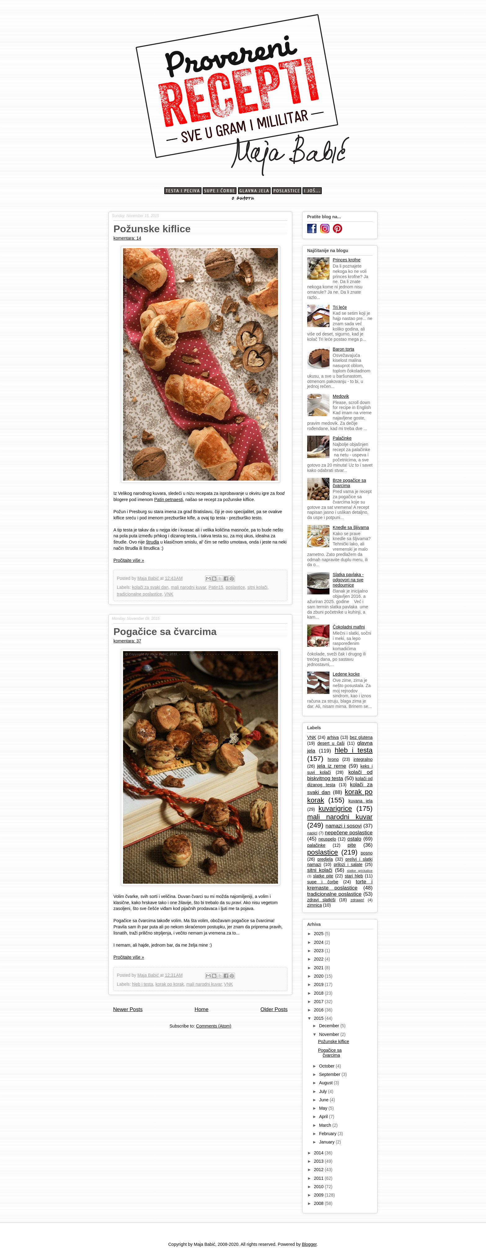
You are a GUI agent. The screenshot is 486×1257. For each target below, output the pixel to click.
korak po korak (170, 984)
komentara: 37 (127, 640)
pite (351, 845)
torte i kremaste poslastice (340, 885)
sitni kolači (257, 587)
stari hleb (354, 875)
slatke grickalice (360, 871)
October (327, 1066)
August (326, 1082)
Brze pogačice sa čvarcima (349, 483)
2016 (319, 1009)
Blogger (309, 1244)
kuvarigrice (335, 808)
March (325, 1125)
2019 (319, 984)
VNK (168, 594)
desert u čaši (331, 743)
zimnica (314, 905)
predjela (325, 859)
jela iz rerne (331, 766)
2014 (319, 1152)
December (329, 1025)
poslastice (235, 587)
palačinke (316, 845)
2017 (319, 1001)
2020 (319, 976)
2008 (319, 1203)
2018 (319, 993)
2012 (319, 1169)
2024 (319, 942)
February (328, 1133)
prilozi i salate (348, 864)
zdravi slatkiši (321, 899)
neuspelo (327, 839)
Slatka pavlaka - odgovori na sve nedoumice (348, 580)
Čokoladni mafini (349, 626)
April (324, 1116)
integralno (363, 759)
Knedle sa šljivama (351, 527)
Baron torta (343, 349)
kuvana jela (360, 800)
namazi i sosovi (343, 826)
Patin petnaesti (168, 499)
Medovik (341, 396)
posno (367, 853)
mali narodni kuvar (188, 587)
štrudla (152, 542)
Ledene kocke (346, 674)
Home (202, 1009)
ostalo (354, 839)
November (329, 1034)
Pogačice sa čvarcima (165, 631)
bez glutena (361, 737)
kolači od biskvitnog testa (340, 775)
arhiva (333, 737)
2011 (319, 1178)
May (323, 1108)
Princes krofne (346, 259)
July (323, 1091)
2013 (319, 1161)
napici (312, 833)
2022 (319, 959)
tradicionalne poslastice (139, 594)
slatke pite (323, 875)
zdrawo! (357, 900)
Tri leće (340, 307)
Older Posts (274, 1009)
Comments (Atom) (214, 1026)
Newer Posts (128, 1009)
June (324, 1099)
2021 (319, 967)
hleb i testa (142, 984)
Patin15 (216, 587)
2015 (319, 1018)
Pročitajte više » (128, 560)
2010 (319, 1186)
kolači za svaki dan (150, 587)
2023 (319, 950)
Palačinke (342, 438)
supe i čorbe (322, 881)
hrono (333, 759)
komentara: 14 (127, 238)
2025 (319, 933)
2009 (319, 1195)
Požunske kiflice (152, 228)
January (327, 1141)
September (330, 1074)
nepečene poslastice (349, 833)
